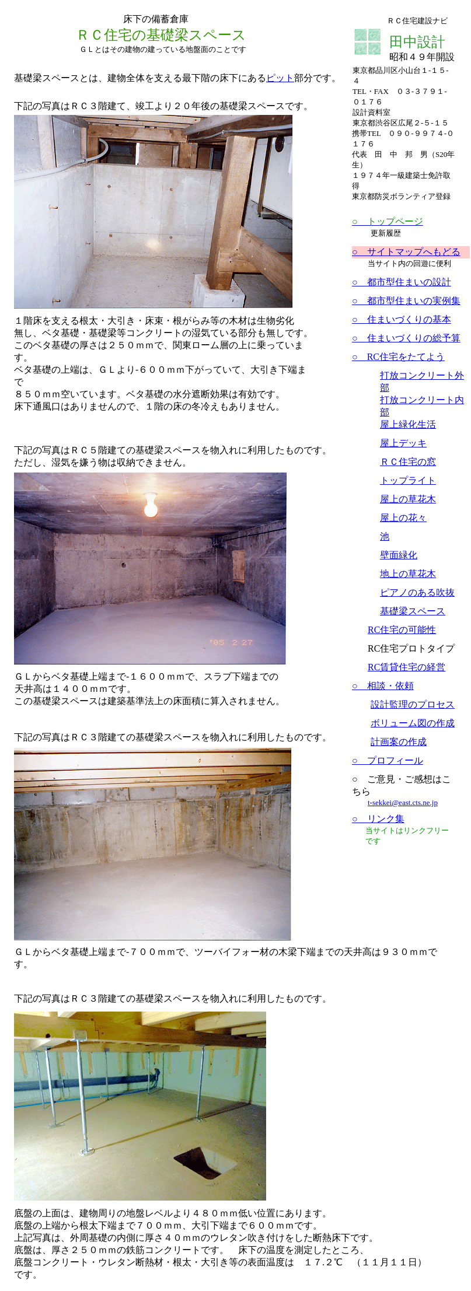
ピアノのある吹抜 (417, 592)
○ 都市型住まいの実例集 (406, 301)
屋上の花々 (403, 518)
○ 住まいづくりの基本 (401, 319)
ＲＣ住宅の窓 (408, 462)
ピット (280, 78)
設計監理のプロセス (413, 704)
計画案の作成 (399, 742)
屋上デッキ (403, 443)
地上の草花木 (408, 574)
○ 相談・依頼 (383, 686)
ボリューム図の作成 (413, 723)
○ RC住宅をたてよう (398, 357)
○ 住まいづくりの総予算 (406, 338)
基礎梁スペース (412, 611)
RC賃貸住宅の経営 (406, 667)
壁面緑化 (398, 555)
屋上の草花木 (408, 499)
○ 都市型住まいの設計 (401, 282)
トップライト (408, 480)
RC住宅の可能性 (402, 630)
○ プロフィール (387, 760)
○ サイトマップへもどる (406, 252)
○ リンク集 (378, 819)
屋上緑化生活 (408, 424)
